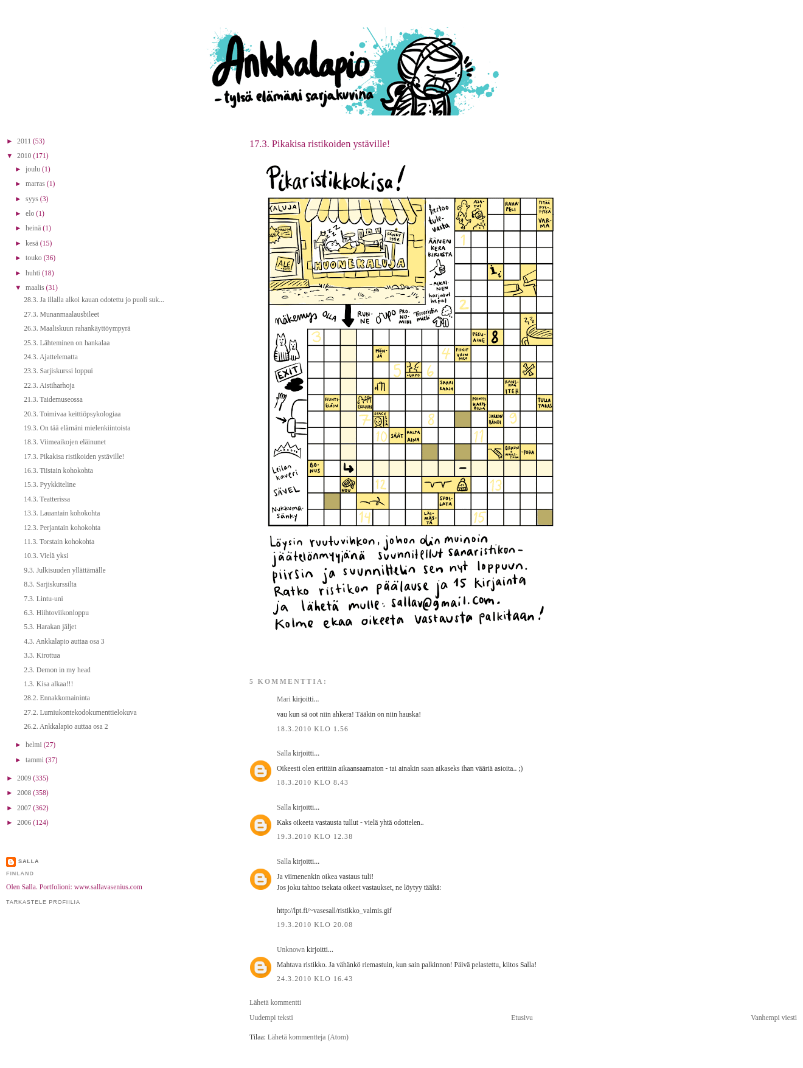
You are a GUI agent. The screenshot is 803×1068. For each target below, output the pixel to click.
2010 (25, 156)
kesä (33, 243)
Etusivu (522, 1018)
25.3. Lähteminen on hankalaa (66, 343)
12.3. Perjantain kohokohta (62, 528)
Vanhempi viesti (774, 1018)
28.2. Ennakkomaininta (57, 698)
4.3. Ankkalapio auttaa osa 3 (64, 642)
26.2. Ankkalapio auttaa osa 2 (66, 727)
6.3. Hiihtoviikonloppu (56, 613)
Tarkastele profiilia (43, 902)
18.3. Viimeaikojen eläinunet (65, 442)
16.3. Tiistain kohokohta (58, 471)
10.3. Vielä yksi (46, 556)
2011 (25, 141)
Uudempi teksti (271, 1018)
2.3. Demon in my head (57, 670)
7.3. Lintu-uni (43, 599)
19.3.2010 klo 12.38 (315, 837)
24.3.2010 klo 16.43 (315, 979)
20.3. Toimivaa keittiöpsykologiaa (72, 414)
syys (33, 199)
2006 (25, 823)
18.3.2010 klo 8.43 (313, 783)
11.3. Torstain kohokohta (59, 542)
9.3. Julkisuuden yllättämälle (64, 570)
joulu (34, 169)
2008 (25, 793)
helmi (35, 745)
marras (36, 184)
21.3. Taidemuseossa (53, 400)
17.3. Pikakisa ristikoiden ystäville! (319, 144)
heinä (34, 228)
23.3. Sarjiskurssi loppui (58, 371)
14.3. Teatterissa (47, 499)
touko (35, 258)
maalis (36, 288)
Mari (284, 699)
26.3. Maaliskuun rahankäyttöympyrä (77, 328)
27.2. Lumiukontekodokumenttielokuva (80, 713)
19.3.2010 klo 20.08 (315, 925)
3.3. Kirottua (42, 656)
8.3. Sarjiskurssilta (50, 584)
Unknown (291, 950)
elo (31, 214)
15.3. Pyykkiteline (49, 485)
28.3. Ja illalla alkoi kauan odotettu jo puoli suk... (94, 300)
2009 (25, 778)
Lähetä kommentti (275, 1003)
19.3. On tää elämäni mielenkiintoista (77, 428)
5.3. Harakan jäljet (50, 627)
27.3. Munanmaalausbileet (61, 315)
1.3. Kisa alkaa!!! (48, 684)
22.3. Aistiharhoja (49, 386)
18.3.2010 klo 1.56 (313, 729)
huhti (34, 273)
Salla (284, 753)
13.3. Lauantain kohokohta (62, 513)
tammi (36, 760)
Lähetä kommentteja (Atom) (308, 1037)
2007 (25, 808)
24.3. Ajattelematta (51, 357)
